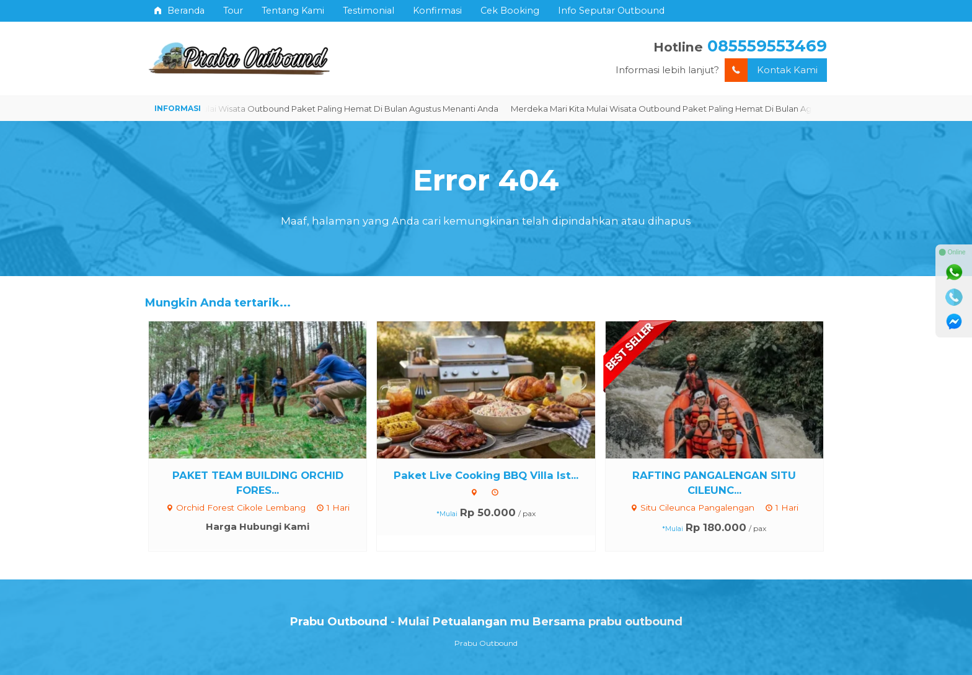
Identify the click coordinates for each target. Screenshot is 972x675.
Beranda (179, 10)
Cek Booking (509, 10)
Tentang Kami (293, 10)
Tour (233, 10)
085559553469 (767, 45)
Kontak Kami (771, 70)
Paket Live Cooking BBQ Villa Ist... (486, 475)
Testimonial (368, 10)
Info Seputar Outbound (611, 10)
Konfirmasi (437, 10)
